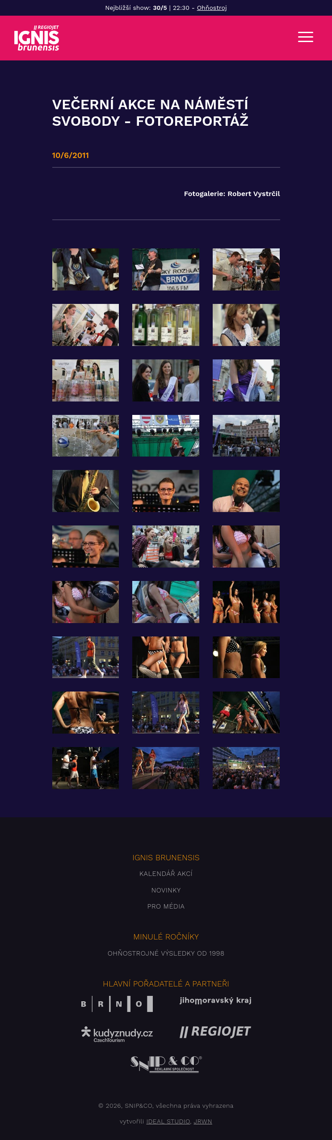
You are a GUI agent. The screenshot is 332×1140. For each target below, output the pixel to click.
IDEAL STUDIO (168, 1121)
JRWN (202, 1121)
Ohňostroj (212, 7)
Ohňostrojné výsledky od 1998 (166, 953)
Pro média (166, 906)
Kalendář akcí (166, 874)
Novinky (166, 890)
